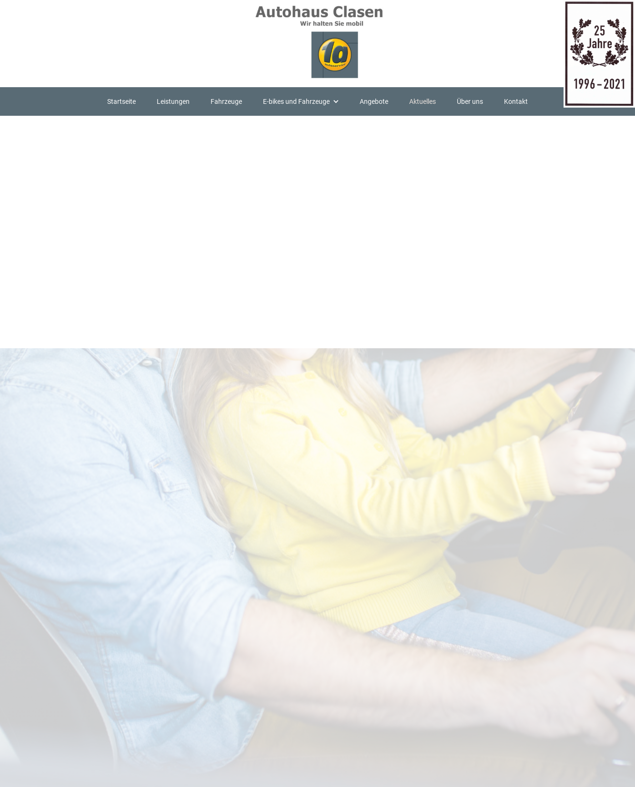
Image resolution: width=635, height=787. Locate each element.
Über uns (470, 101)
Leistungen (173, 101)
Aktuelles (422, 101)
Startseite (121, 101)
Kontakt (516, 101)
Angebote (374, 101)
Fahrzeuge (226, 101)
